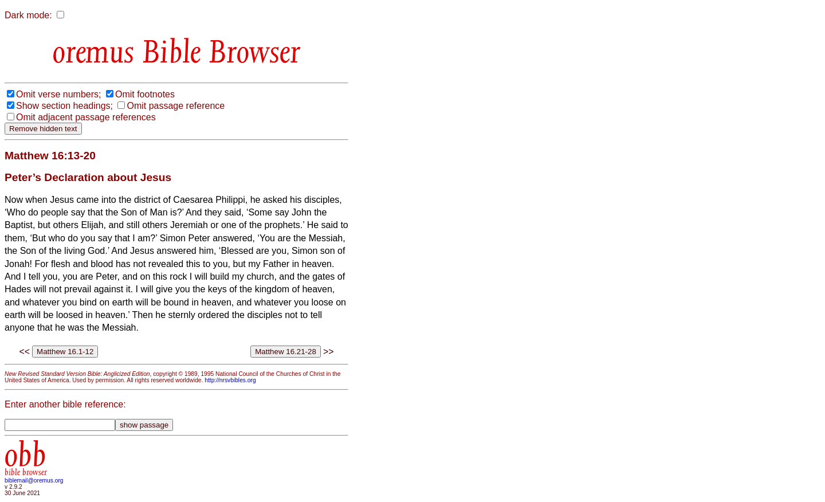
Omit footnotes (145, 94)
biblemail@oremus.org (34, 480)
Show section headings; (64, 106)
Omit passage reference (176, 106)
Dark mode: (28, 15)
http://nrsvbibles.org (230, 380)
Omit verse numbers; (58, 94)
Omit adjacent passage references (86, 117)
